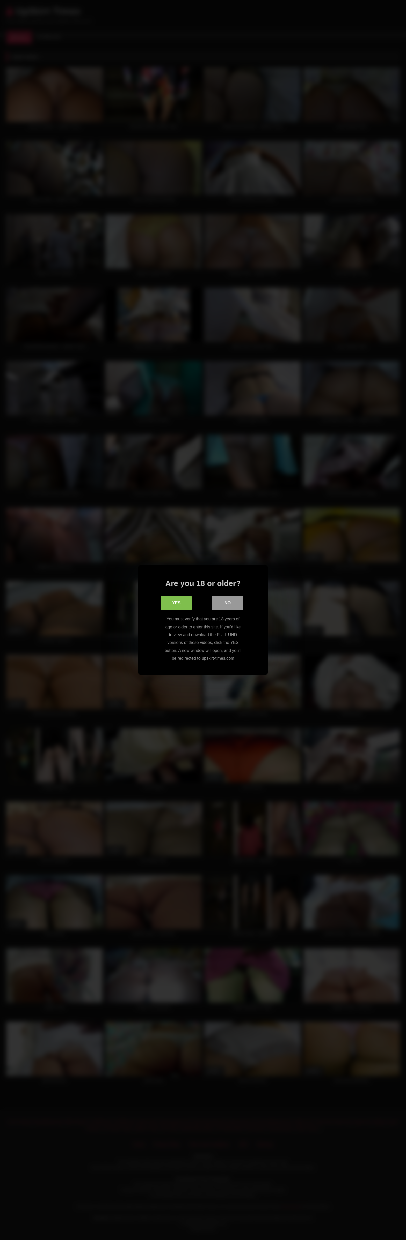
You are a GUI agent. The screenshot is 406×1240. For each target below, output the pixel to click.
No (227, 603)
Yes (176, 603)
